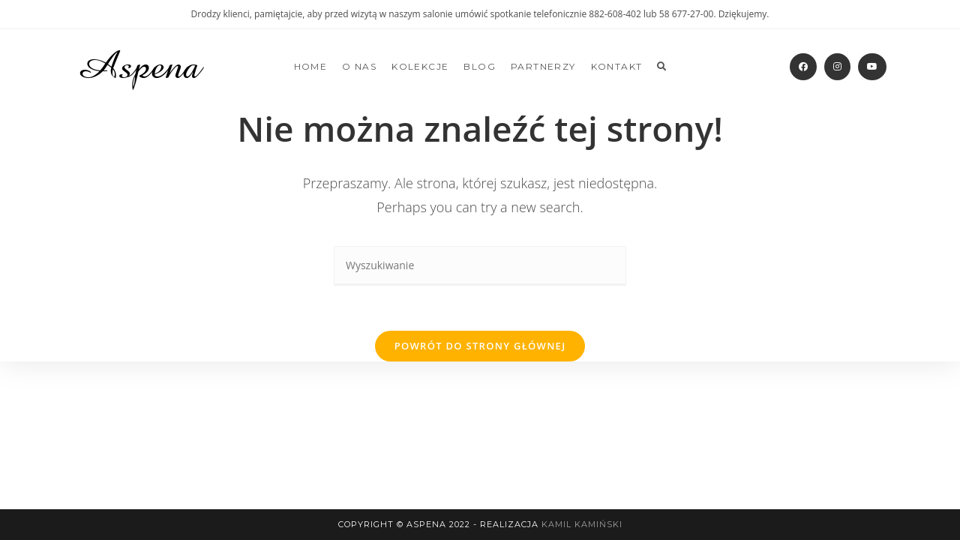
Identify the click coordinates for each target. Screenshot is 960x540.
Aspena (137, 66)
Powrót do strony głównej (480, 345)
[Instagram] (837, 66)
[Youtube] (872, 66)
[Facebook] (803, 66)
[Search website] (662, 66)
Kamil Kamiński (582, 524)
